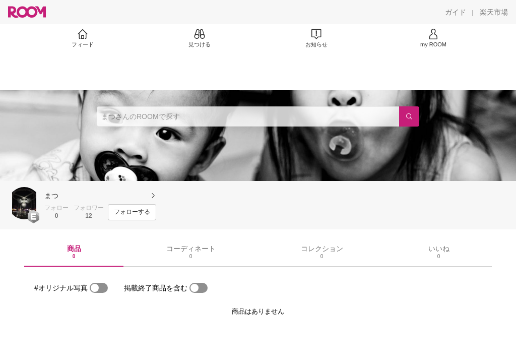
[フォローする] (132, 212)
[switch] (99, 288)
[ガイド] (455, 12)
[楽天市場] (494, 12)
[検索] (409, 116)
